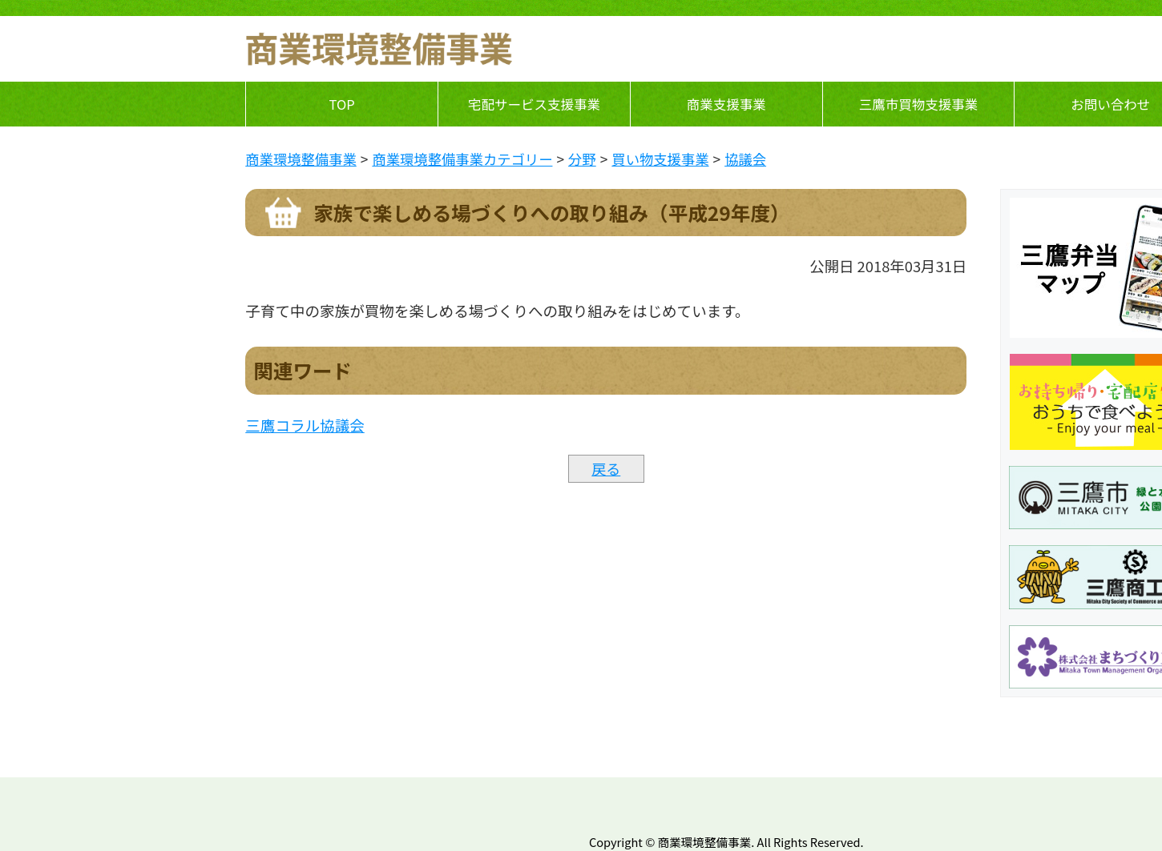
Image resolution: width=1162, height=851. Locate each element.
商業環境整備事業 (301, 159)
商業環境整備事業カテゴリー (462, 159)
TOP (342, 104)
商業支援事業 (726, 104)
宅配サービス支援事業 (534, 104)
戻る (605, 468)
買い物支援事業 (659, 159)
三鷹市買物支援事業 (918, 104)
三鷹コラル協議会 (305, 425)
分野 (582, 159)
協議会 (745, 159)
